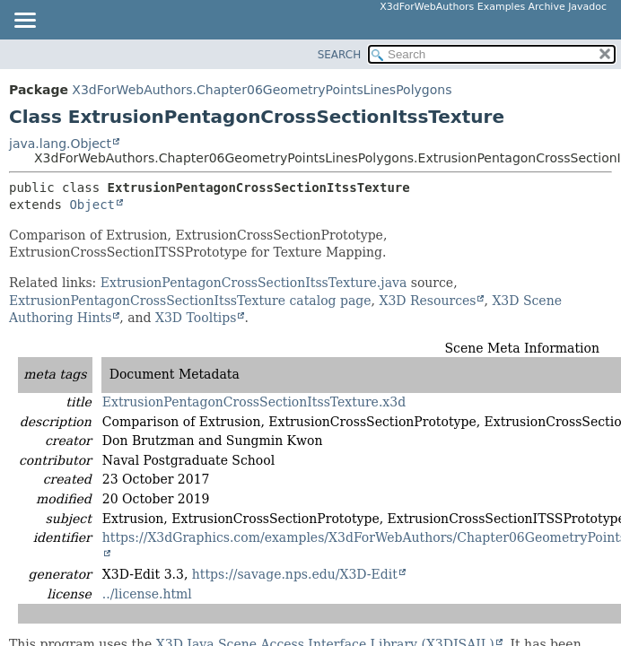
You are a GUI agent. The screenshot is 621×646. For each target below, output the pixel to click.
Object (92, 204)
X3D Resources (427, 300)
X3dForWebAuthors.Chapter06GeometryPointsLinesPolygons (261, 90)
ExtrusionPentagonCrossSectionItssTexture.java (254, 282)
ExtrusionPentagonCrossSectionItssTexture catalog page (190, 300)
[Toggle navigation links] (24, 21)
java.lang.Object (60, 143)
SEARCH (340, 54)
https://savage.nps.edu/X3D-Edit (295, 574)
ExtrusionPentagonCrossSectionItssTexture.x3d (254, 402)
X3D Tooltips (195, 317)
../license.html (147, 594)
